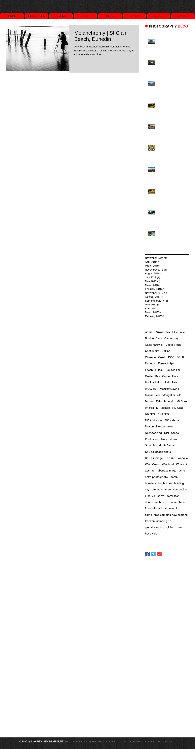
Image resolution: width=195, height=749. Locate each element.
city (147, 489)
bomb (174, 476)
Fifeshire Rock (154, 369)
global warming (154, 527)
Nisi (166, 432)
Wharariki (182, 464)
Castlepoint (152, 350)
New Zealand (153, 432)
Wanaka (183, 458)
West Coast (152, 464)
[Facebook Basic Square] (147, 554)
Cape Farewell (154, 344)
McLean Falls (153, 401)
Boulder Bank (153, 338)
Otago (175, 432)
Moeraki (169, 401)
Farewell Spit (166, 363)
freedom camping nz (158, 521)
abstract (150, 470)
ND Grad (177, 407)
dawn (160, 495)
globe (170, 527)
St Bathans (170, 445)
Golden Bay (152, 376)
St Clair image (154, 458)
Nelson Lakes (164, 426)
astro (182, 470)
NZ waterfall (172, 420)
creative (150, 495)
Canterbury (171, 338)
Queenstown (169, 439)
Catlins (166, 350)
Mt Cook (182, 401)
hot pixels (151, 533)
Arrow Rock (162, 332)
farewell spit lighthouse (159, 508)
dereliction (173, 495)
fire (178, 508)
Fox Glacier (173, 369)
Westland (168, 464)
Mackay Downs (169, 388)
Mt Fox (149, 407)
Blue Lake (178, 332)
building (179, 483)
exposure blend (176, 502)
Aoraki (149, 332)
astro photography (156, 476)
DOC (171, 357)
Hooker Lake (153, 382)
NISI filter (163, 413)
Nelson (149, 426)
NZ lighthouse (154, 420)
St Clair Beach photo (158, 451)
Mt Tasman (163, 407)
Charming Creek (155, 357)
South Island (153, 445)
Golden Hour (170, 376)
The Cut (170, 458)
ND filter (150, 413)
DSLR (180, 357)
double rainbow (154, 502)
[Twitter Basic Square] (153, 554)
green (179, 527)
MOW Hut (151, 388)
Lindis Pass (171, 382)
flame (148, 514)
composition (180, 489)
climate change (161, 489)
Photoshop (152, 439)
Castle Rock (173, 344)
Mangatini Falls (171, 395)
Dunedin (150, 363)
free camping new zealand (171, 514)
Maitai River (152, 395)
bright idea (165, 483)
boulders (150, 483)
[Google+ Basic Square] (159, 554)
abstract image (167, 470)
